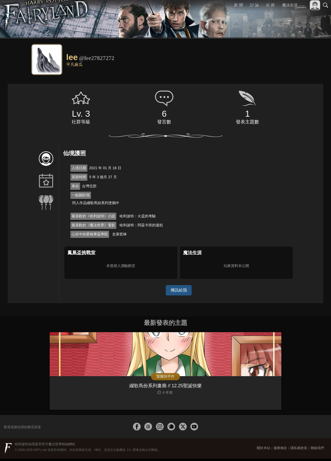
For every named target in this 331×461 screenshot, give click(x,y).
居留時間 (79, 177)
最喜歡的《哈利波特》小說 (93, 216)
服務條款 (280, 450)
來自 (75, 186)
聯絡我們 (317, 450)
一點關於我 (81, 195)
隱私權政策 (298, 450)
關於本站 (263, 450)
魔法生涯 (290, 5)
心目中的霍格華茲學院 (90, 234)
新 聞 (238, 5)
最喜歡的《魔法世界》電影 (93, 225)
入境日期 (79, 168)
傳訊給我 (178, 290)
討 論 (254, 5)
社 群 (270, 5)
